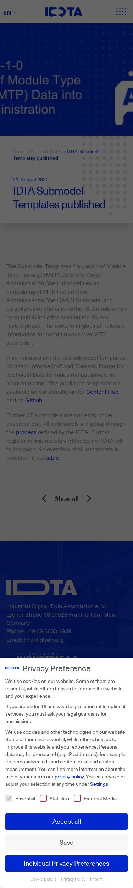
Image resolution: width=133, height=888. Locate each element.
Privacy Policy (74, 878)
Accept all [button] (66, 820)
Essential (20, 797)
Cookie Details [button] (44, 878)
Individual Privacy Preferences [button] (66, 862)
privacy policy (69, 775)
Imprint (96, 878)
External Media (95, 797)
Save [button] (66, 841)
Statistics (54, 797)
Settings (99, 783)
